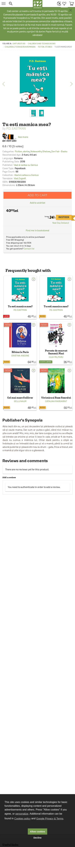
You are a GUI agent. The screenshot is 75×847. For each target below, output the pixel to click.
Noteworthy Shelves (40, 151)
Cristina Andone (20, 355)
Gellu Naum (20, 401)
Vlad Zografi (20, 178)
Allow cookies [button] (37, 831)
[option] (37, 82)
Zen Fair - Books (59, 151)
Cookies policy (22, 818)
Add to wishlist (37, 202)
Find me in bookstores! (37, 230)
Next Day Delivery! (60, 223)
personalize (21, 813)
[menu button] (3, 3)
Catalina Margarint (56, 401)
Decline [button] (37, 837)
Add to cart (38, 195)
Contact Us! (29, 249)
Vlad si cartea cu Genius (26, 165)
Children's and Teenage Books (41, 43)
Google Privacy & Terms (49, 818)
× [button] (70, 10)
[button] (20, 3)
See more (15, 136)
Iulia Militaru (56, 357)
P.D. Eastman (16, 128)
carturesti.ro (18, 43)
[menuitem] (58, 3)
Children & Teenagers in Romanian (20, 47)
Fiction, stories (45, 47)
